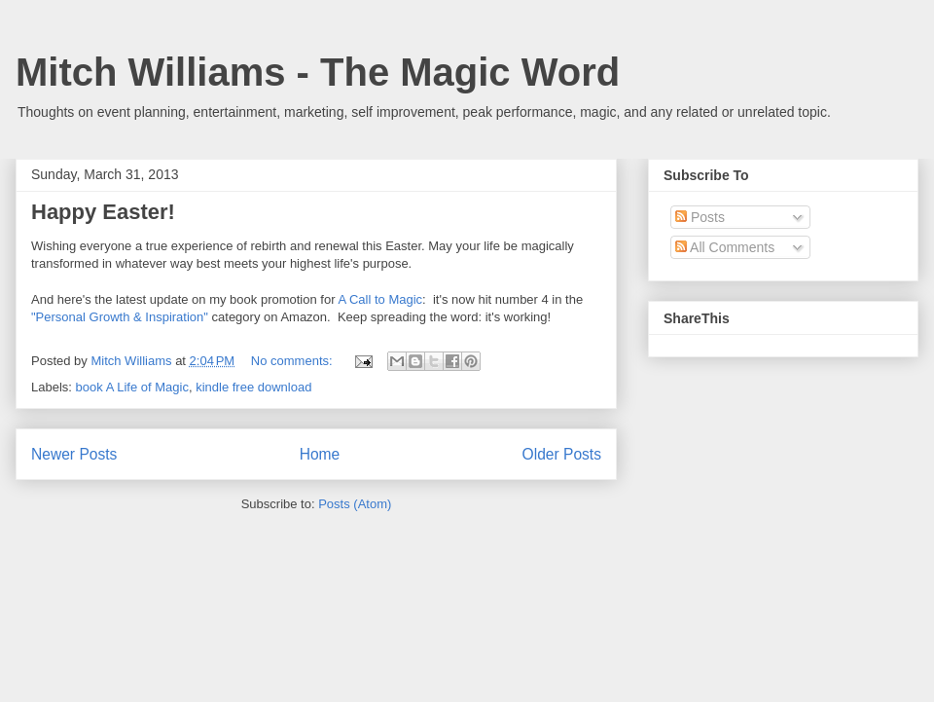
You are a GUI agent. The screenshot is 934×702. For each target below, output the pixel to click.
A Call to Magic (380, 299)
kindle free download (253, 387)
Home (320, 454)
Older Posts (561, 454)
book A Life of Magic (132, 387)
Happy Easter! (103, 212)
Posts (700, 217)
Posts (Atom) (354, 504)
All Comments (724, 247)
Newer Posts (74, 454)
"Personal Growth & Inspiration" (119, 317)
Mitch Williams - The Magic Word (318, 72)
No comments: (293, 360)
